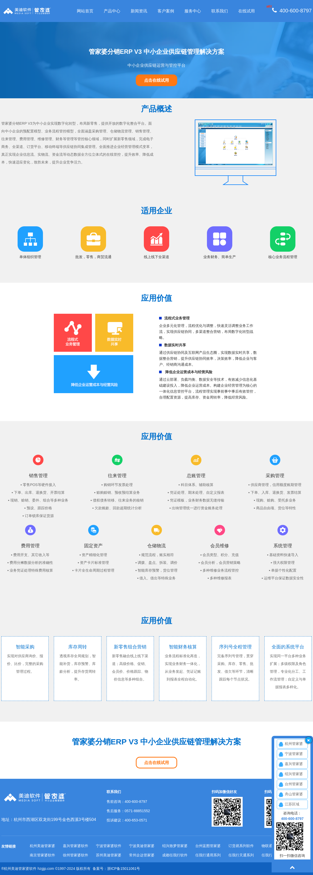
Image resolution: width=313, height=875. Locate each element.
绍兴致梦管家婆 (175, 846)
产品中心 (112, 11)
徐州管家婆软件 (75, 855)
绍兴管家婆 (294, 774)
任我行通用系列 (208, 855)
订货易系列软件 (241, 846)
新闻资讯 (139, 11)
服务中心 (192, 11)
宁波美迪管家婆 (141, 846)
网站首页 (85, 11)
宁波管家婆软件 (108, 846)
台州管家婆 (294, 784)
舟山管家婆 (294, 794)
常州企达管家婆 (141, 855)
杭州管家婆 (294, 744)
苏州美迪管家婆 (108, 855)
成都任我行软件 (175, 855)
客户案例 (166, 11)
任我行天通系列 (241, 855)
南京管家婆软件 (42, 855)
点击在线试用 (156, 80)
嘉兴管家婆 (294, 764)
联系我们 (219, 11)
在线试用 (246, 11)
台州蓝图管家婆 (208, 846)
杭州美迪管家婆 (42, 846)
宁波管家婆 (294, 754)
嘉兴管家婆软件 (75, 846)
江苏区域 (292, 804)
